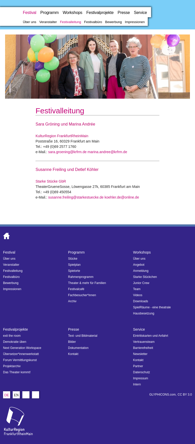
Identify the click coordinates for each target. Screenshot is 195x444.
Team (136, 289)
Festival (29, 12)
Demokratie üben (14, 342)
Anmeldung (141, 271)
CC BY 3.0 (185, 394)
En (16, 395)
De (6, 395)
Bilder (72, 342)
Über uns (29, 22)
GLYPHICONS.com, (162, 394)
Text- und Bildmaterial (82, 336)
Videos (137, 295)
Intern (137, 384)
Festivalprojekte (99, 12)
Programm (49, 12)
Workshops (72, 12)
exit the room (12, 336)
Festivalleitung (70, 22)
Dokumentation (78, 348)
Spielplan (74, 265)
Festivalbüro (93, 22)
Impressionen (135, 22)
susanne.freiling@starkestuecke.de (76, 197)
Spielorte (74, 271)
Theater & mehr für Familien (87, 283)
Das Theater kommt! (16, 372)
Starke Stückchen (145, 277)
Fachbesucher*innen (82, 295)
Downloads (140, 301)
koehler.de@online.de (122, 197)
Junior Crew (141, 283)
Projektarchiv (12, 366)
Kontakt (73, 354)
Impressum (140, 378)
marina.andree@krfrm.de (107, 152)
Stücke (72, 258)
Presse (124, 12)
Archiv (72, 301)
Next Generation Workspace (22, 348)
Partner (138, 366)
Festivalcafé (76, 289)
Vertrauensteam (144, 342)
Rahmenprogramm (80, 277)
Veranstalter (48, 22)
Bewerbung (113, 22)
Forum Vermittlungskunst (20, 360)
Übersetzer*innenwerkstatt (21, 354)
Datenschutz (141, 372)
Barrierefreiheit (143, 348)
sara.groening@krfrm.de (67, 152)
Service (140, 12)
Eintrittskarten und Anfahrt (150, 336)
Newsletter (140, 354)
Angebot (138, 265)
